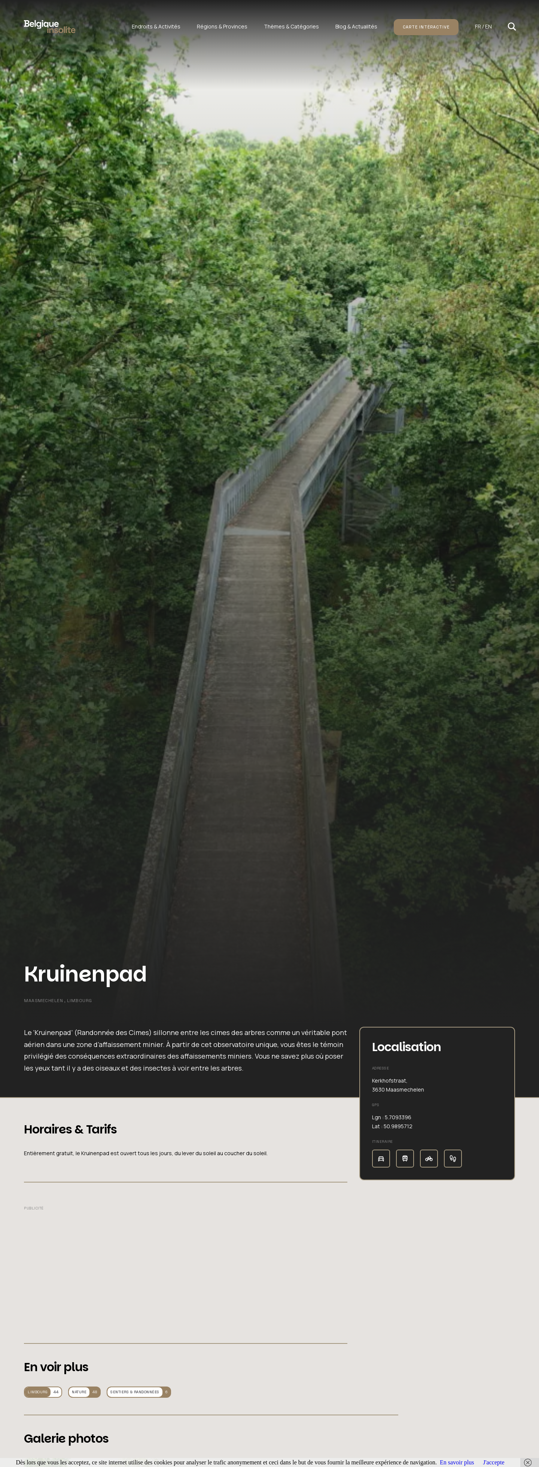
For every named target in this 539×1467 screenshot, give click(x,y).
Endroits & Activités (156, 26)
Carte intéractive (426, 27)
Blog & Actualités (356, 26)
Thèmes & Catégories (291, 26)
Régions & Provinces (222, 26)
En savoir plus (457, 1462)
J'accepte (493, 1462)
